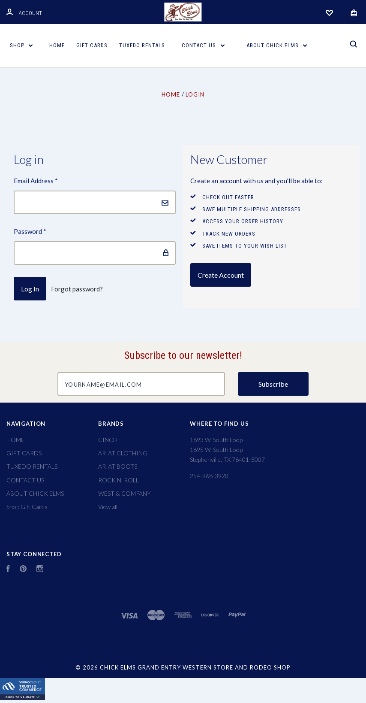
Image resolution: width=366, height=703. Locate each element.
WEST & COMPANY (124, 493)
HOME (57, 45)
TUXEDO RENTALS (142, 45)
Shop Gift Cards (27, 506)
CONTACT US (203, 45)
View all (107, 506)
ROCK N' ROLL (118, 480)
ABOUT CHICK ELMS (276, 45)
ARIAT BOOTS (117, 466)
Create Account (221, 275)
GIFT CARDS (92, 45)
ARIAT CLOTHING (122, 453)
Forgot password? (77, 289)
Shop (21, 45)
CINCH (107, 439)
